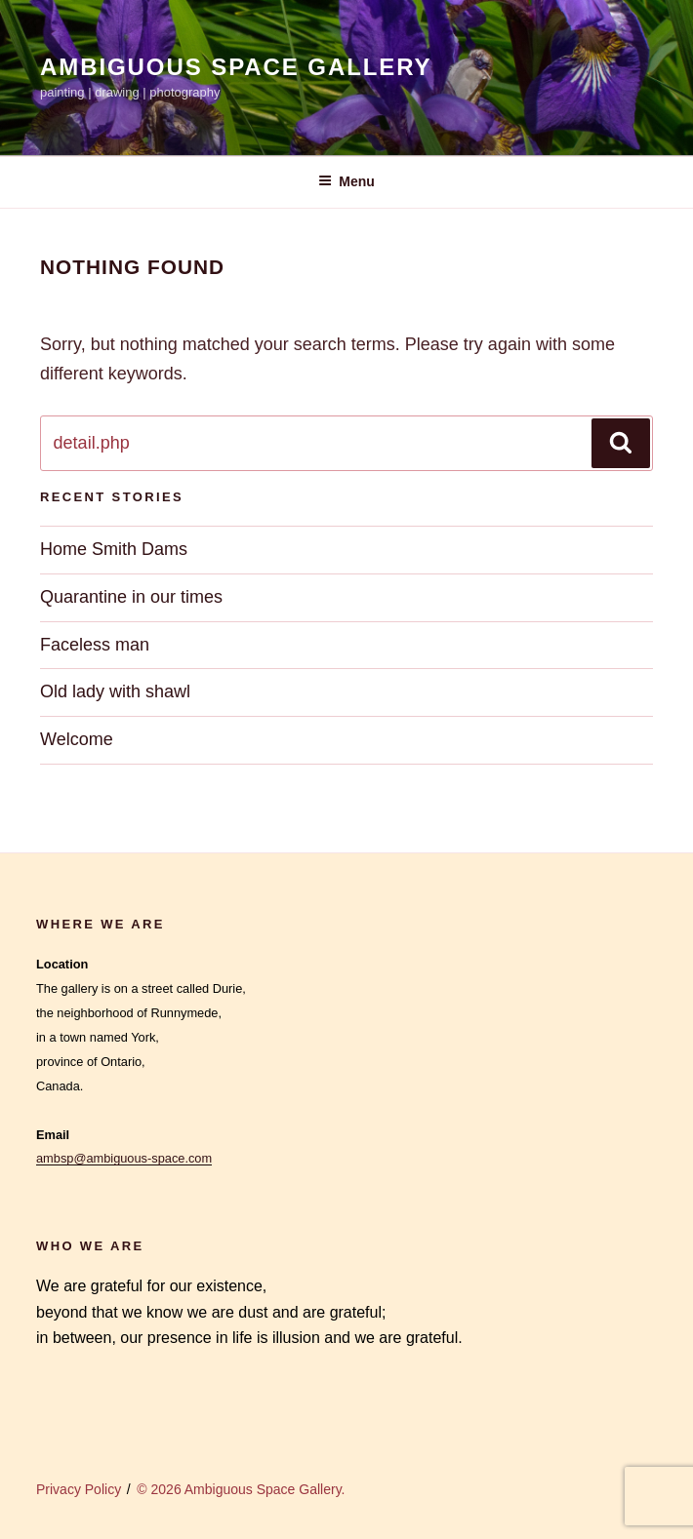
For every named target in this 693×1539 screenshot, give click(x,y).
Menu (346, 181)
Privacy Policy (78, 1489)
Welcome (76, 739)
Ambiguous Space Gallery (236, 67)
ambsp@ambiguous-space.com (124, 1158)
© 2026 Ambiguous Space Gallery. (241, 1489)
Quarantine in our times (131, 597)
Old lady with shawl (115, 691)
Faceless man (94, 644)
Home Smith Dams (113, 549)
